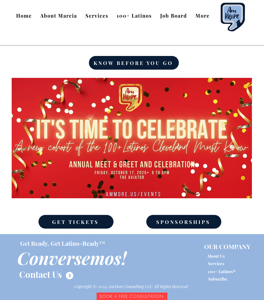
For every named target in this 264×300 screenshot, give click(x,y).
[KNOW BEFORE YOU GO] (134, 63)
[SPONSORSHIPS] (183, 222)
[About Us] (216, 256)
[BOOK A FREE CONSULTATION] (132, 296)
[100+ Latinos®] (222, 271)
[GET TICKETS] (75, 222)
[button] (134, 16)
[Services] (216, 263)
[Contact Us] (40, 274)
